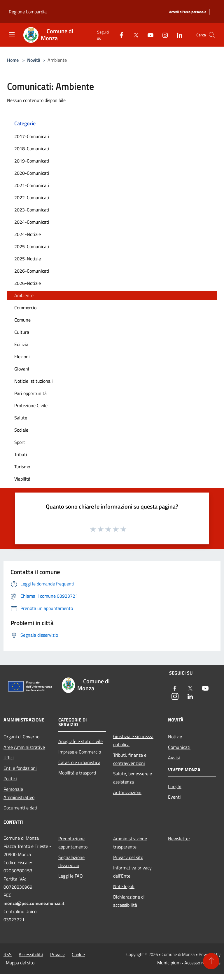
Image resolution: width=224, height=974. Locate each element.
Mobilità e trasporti (77, 772)
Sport (19, 442)
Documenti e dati (20, 807)
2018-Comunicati (31, 148)
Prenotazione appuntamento (73, 842)
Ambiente (24, 295)
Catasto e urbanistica (79, 762)
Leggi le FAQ (70, 875)
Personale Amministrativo (19, 793)
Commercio (25, 307)
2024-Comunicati (31, 221)
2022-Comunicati (31, 197)
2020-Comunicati (31, 173)
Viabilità (22, 478)
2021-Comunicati (31, 185)
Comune (22, 319)
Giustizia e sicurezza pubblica (133, 740)
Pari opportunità (30, 393)
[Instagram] (163, 35)
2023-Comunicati (31, 209)
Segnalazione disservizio (71, 861)
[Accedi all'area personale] (187, 12)
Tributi (20, 454)
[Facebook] (119, 35)
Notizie (175, 736)
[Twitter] (133, 35)
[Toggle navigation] (11, 34)
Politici (10, 778)
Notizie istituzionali (33, 380)
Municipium (169, 962)
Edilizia (21, 344)
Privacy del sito (128, 857)
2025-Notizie (27, 258)
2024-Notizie (27, 234)
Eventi (174, 796)
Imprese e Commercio (79, 751)
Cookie (78, 954)
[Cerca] (211, 34)
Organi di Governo (21, 736)
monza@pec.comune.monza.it (34, 903)
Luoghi (174, 786)
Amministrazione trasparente (130, 842)
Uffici (9, 757)
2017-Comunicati (31, 136)
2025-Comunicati (31, 246)
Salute (20, 417)
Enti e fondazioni (20, 768)
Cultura (21, 332)
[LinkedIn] (177, 35)
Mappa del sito (20, 962)
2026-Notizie (27, 283)
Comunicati (179, 747)
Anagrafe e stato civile (80, 741)
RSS (8, 954)
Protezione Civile (31, 405)
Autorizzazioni (127, 792)
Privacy (57, 954)
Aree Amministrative (24, 747)
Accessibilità (31, 954)
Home (13, 60)
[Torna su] (211, 961)
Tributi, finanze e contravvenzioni (129, 759)
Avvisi (174, 757)
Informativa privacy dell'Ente (132, 871)
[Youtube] (148, 35)
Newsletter (179, 838)
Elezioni (22, 356)
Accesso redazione (202, 962)
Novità (33, 60)
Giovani (21, 368)
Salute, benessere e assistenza (132, 777)
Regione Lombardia (28, 11)
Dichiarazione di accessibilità (129, 900)
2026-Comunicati (31, 270)
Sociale (21, 429)
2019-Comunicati (31, 160)
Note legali (123, 886)
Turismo (22, 466)
